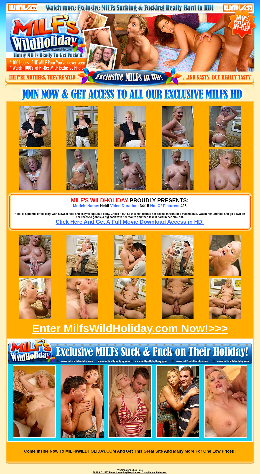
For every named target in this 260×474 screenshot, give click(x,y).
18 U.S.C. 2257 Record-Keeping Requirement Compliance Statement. (130, 472)
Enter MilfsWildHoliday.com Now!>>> (130, 328)
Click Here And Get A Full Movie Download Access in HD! (130, 222)
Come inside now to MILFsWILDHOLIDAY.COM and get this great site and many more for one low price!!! (130, 451)
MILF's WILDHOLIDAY (99, 200)
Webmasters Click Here (130, 470)
